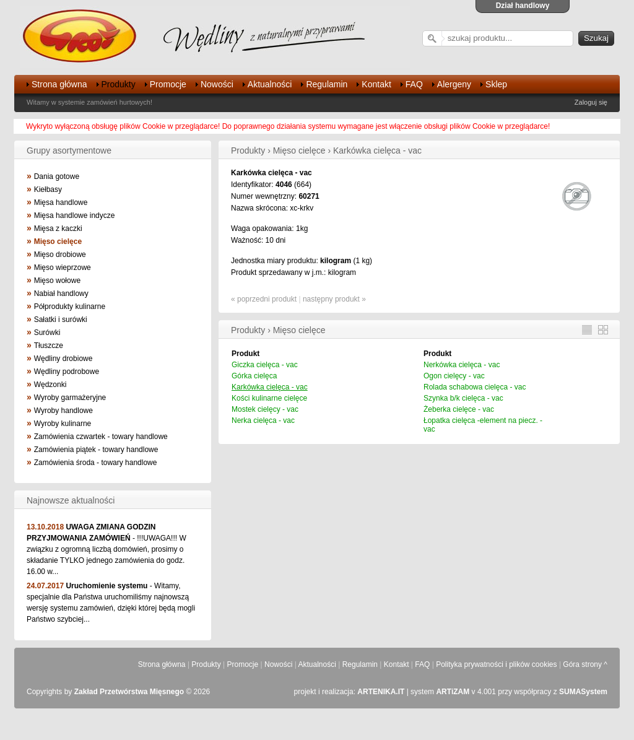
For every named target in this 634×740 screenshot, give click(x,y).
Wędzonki (50, 384)
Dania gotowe (56, 176)
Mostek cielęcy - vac (265, 409)
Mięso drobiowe (60, 254)
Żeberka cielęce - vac (458, 409)
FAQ (414, 84)
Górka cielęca (254, 376)
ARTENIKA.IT (380, 691)
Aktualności (270, 84)
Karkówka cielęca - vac (270, 387)
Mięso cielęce (58, 241)
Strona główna (59, 84)
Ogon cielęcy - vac (454, 376)
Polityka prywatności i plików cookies (496, 664)
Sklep (496, 84)
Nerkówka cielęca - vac (461, 364)
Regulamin (326, 84)
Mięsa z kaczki (58, 228)
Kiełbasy (48, 189)
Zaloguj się (591, 102)
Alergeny (454, 84)
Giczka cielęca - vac (265, 364)
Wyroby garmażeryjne (70, 397)
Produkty (119, 84)
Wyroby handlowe (63, 410)
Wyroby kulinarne (63, 423)
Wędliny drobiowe (63, 358)
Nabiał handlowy (61, 293)
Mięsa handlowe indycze (74, 215)
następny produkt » (334, 299)
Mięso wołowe (57, 280)
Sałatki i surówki (60, 319)
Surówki (47, 332)
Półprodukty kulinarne (69, 306)
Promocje (168, 84)
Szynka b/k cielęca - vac (463, 398)
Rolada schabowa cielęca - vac (474, 387)
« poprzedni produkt (264, 299)
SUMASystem (583, 691)
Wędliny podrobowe (66, 371)
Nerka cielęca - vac (263, 420)
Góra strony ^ (585, 664)
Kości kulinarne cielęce (269, 398)
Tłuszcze (48, 345)
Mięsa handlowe (61, 202)
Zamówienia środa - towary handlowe (95, 462)
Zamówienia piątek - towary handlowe (96, 449)
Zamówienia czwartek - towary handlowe (101, 436)
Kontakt (376, 84)
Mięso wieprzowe (62, 267)
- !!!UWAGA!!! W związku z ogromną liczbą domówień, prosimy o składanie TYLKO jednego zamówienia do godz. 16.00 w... (106, 549)
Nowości (217, 84)
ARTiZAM (452, 691)
